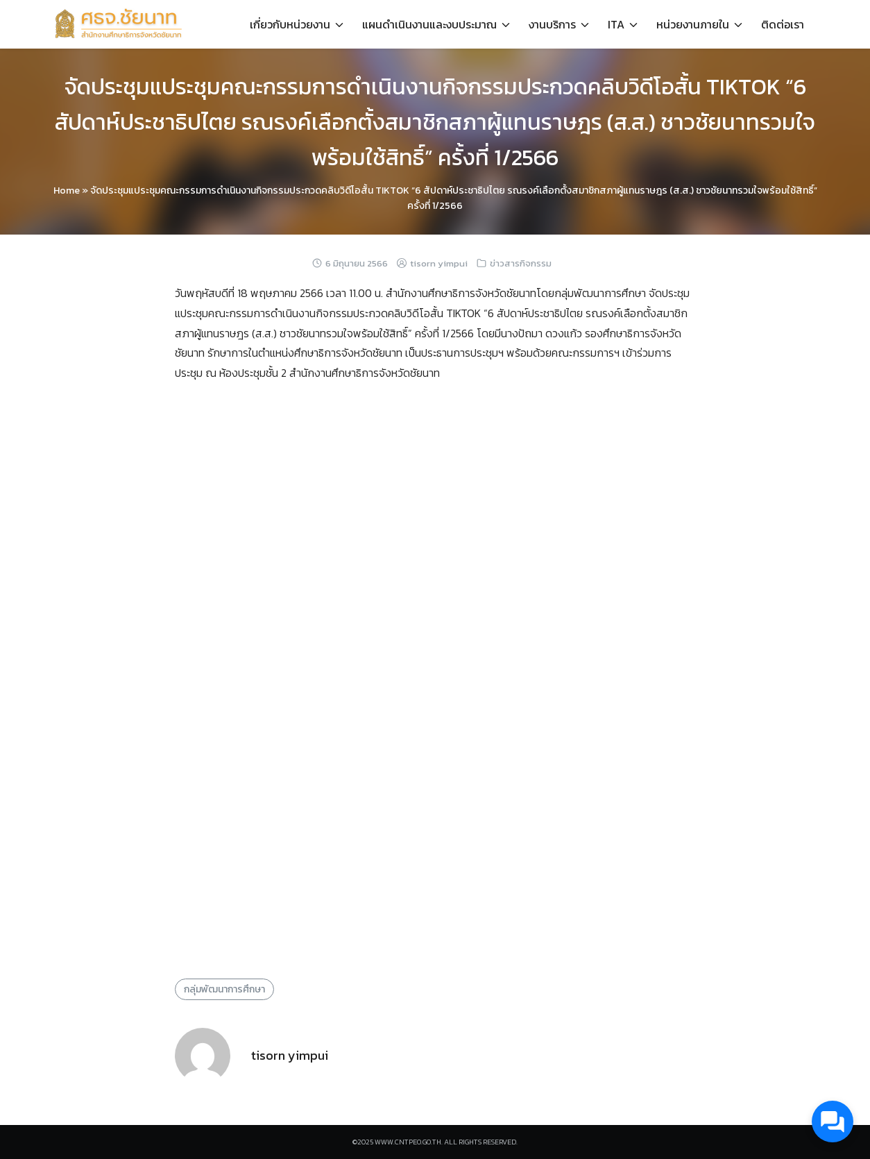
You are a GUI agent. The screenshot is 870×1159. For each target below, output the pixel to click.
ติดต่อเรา (782, 24)
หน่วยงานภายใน (692, 24)
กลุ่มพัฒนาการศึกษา (224, 989)
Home (66, 190)
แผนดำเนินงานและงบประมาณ (429, 24)
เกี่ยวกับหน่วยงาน (290, 24)
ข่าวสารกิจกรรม (521, 263)
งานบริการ (552, 24)
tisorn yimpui (439, 263)
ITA (616, 24)
